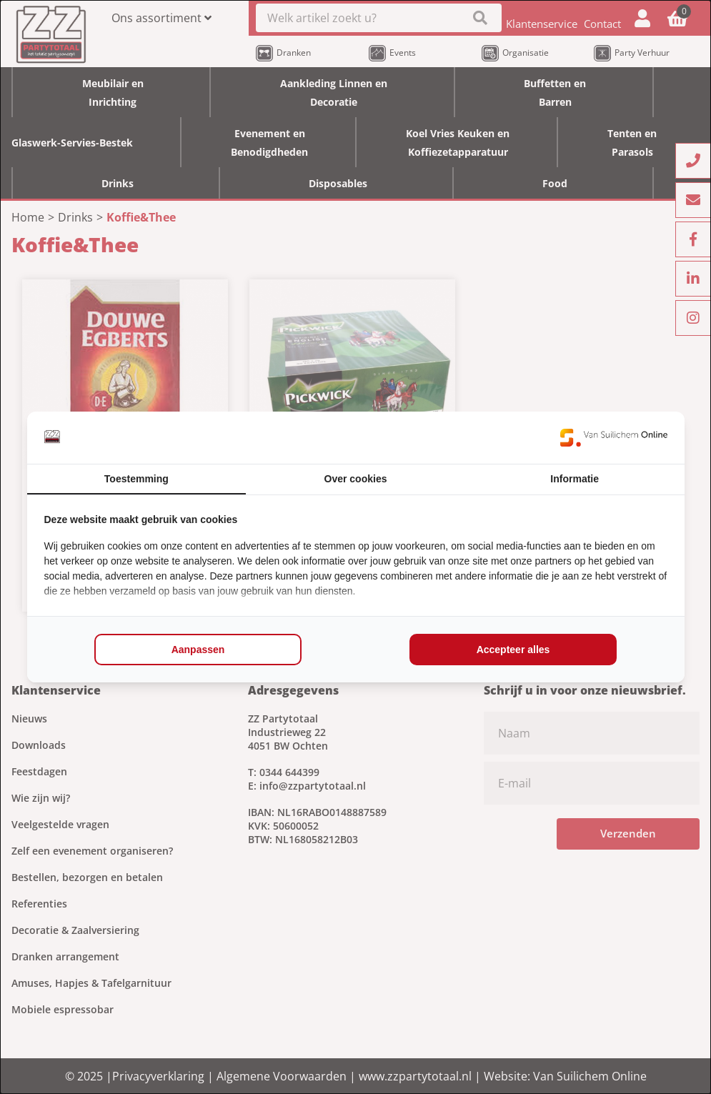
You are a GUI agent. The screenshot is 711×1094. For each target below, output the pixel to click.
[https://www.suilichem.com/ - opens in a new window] (613, 437)
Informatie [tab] (574, 478)
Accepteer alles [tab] (513, 649)
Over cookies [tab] (355, 478)
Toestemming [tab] (136, 478)
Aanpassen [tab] (198, 649)
